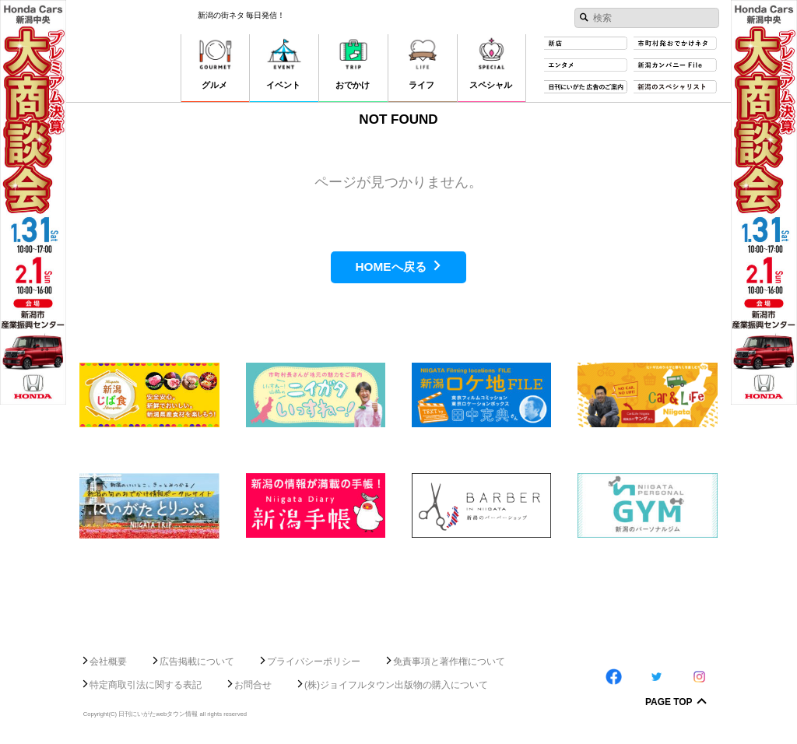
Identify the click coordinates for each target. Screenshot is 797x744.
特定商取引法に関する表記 (146, 684)
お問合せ (253, 684)
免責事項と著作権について (449, 661)
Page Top (669, 702)
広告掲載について (197, 661)
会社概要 (108, 661)
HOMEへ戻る (390, 266)
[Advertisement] (398, 590)
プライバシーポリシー (313, 661)
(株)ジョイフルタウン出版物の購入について (396, 684)
